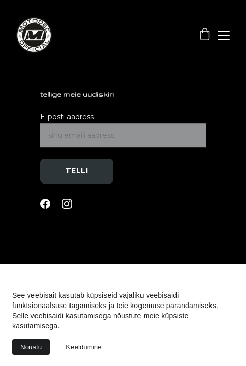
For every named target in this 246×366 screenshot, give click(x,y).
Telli (76, 171)
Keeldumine (83, 347)
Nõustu (31, 347)
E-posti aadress (67, 117)
